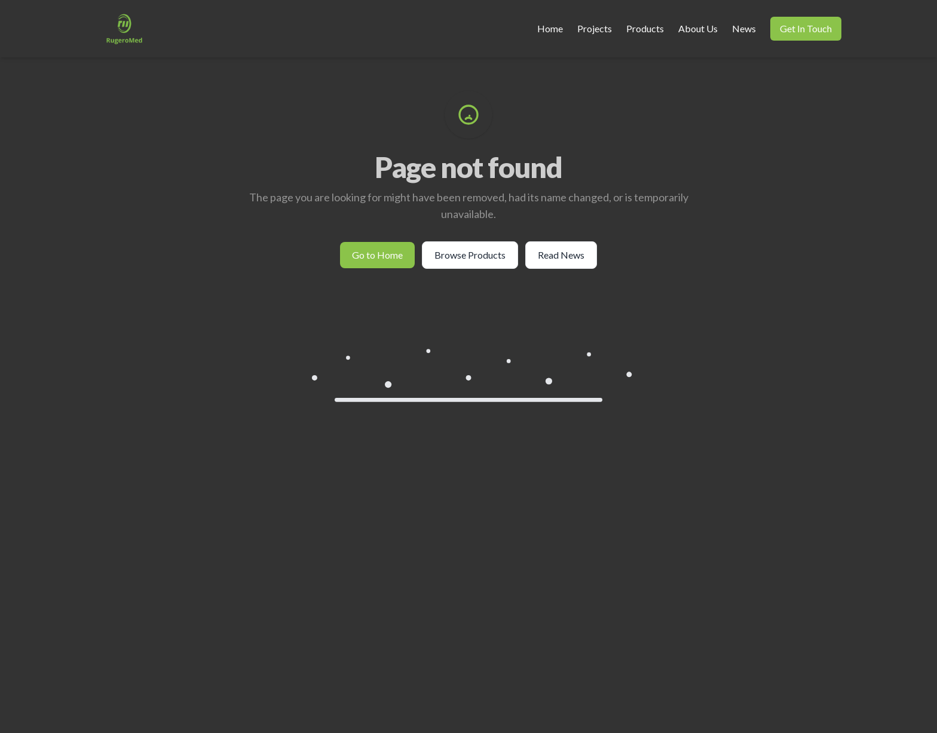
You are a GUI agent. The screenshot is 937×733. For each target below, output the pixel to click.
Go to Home (377, 254)
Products (645, 28)
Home (550, 28)
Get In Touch (806, 28)
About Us (698, 28)
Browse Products (470, 254)
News (744, 28)
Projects (594, 28)
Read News (561, 254)
